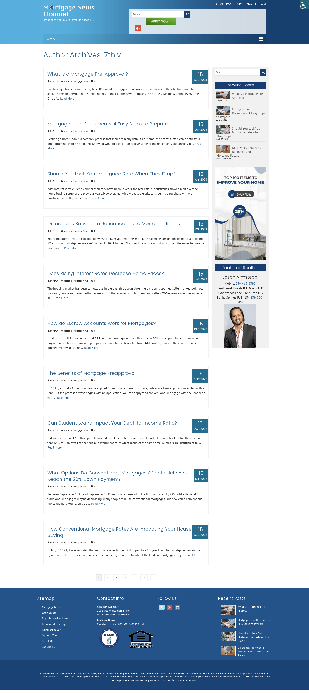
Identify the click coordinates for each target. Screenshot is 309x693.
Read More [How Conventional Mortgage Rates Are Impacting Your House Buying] (192, 555)
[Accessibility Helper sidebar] (304, 4)
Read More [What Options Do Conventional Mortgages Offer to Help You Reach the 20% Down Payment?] (98, 503)
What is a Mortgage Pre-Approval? (248, 96)
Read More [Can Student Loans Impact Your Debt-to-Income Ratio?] (54, 447)
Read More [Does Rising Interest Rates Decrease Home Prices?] (61, 298)
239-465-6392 (246, 283)
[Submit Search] (187, 14)
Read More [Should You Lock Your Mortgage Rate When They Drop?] (98, 198)
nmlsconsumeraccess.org (183, 680)
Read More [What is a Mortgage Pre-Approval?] (67, 98)
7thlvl (55, 81)
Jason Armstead (240, 277)
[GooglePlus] (138, 28)
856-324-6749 (229, 4)
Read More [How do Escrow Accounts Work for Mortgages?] (91, 348)
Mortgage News (80, 81)
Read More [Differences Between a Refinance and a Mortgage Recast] (71, 248)
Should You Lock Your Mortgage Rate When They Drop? (238, 132)
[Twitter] (162, 607)
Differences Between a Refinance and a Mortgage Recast (239, 151)
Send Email (256, 4)
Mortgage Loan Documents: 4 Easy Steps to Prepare (240, 113)
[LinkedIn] (177, 607)
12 (143, 577)
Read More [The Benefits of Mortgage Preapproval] (64, 397)
